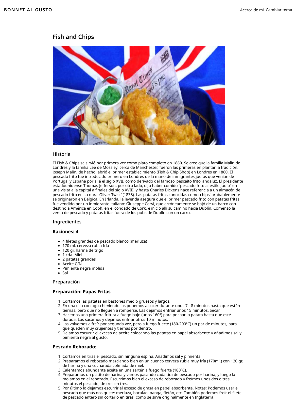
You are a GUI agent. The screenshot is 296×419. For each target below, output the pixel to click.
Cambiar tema (279, 10)
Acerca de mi (252, 10)
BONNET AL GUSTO (28, 10)
